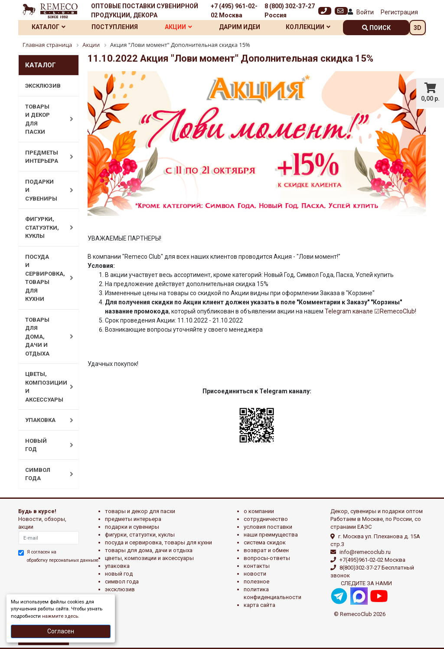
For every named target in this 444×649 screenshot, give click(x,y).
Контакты (257, 566)
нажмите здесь (60, 616)
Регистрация (399, 12)
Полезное (256, 581)
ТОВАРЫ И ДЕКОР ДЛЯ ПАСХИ (44, 119)
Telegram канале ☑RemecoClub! (370, 311)
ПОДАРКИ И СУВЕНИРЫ (44, 190)
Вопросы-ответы (267, 558)
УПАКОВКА (44, 420)
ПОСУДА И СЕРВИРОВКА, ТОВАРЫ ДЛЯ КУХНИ (44, 278)
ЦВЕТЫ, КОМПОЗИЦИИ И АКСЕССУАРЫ (44, 387)
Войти (365, 12)
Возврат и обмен (266, 550)
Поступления (114, 26)
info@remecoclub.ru (365, 552)
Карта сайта (259, 605)
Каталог (48, 26)
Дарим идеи (239, 26)
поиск (376, 27)
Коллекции (308, 26)
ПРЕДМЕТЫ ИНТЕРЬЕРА (44, 157)
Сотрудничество (266, 519)
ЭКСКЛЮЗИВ (43, 85)
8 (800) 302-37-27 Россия (289, 11)
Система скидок (265, 542)
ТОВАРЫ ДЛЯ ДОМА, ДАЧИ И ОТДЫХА (44, 336)
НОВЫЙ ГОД (44, 445)
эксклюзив (120, 589)
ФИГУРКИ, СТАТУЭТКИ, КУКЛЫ (44, 227)
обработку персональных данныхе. (63, 560)
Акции (178, 26)
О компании (259, 511)
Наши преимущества (271, 534)
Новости (255, 573)
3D (417, 27)
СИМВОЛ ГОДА (44, 474)
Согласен (60, 631)
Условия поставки (268, 527)
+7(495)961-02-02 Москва (372, 560)
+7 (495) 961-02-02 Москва (234, 11)
